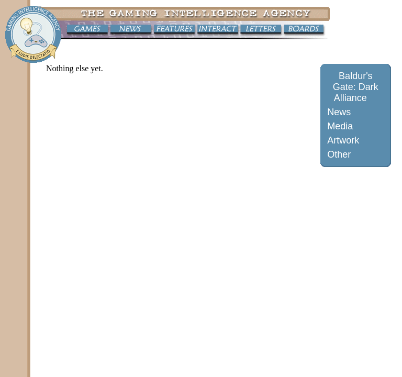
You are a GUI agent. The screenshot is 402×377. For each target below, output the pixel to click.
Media (340, 126)
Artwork (343, 140)
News (339, 112)
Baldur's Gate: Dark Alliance (355, 87)
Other (339, 154)
